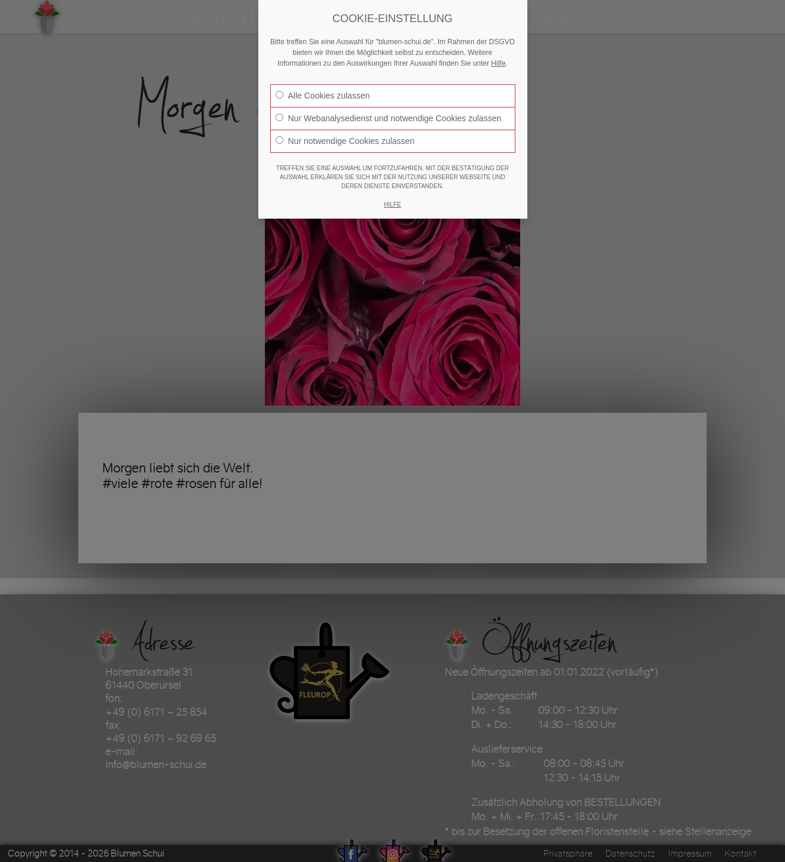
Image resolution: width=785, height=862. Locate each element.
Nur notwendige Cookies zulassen (345, 141)
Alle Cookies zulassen (323, 95)
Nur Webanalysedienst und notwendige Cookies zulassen (389, 118)
